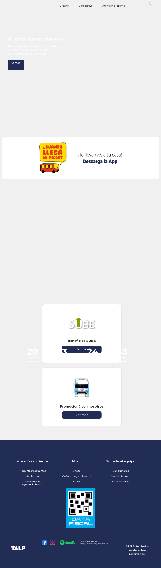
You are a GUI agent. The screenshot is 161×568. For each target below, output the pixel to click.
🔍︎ (149, 3)
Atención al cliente (116, 5)
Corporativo (88, 5)
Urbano (66, 5)
